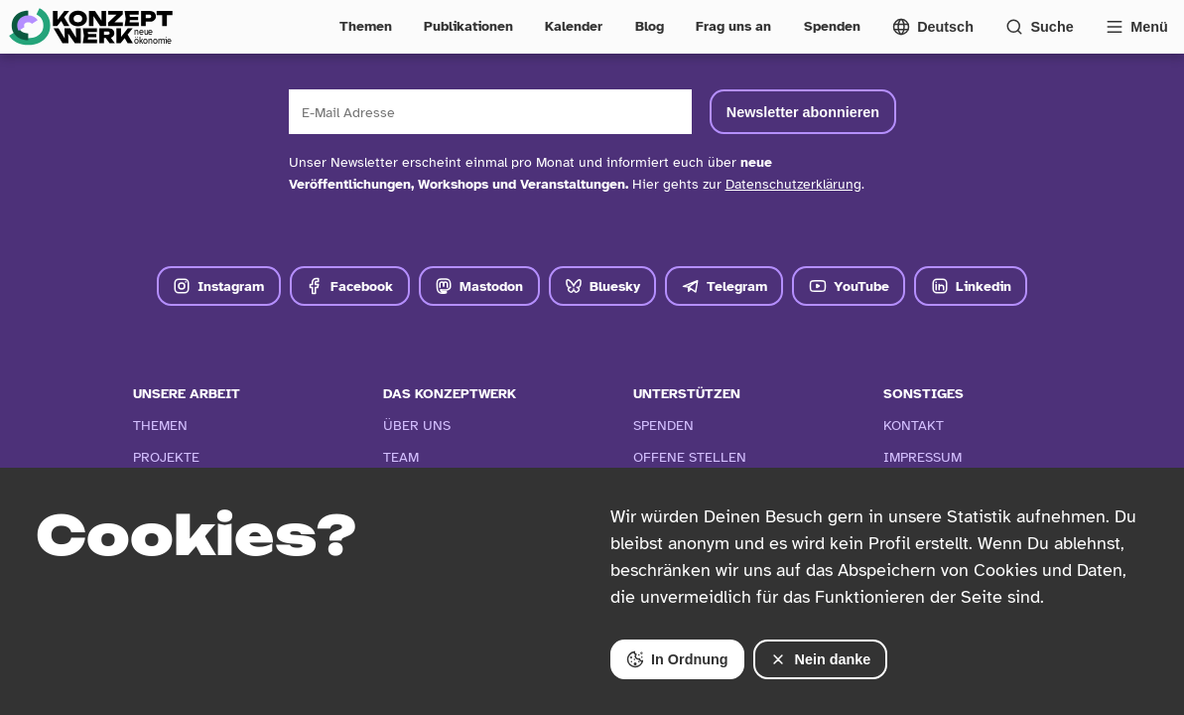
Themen (365, 26)
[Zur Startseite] (90, 27)
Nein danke (819, 659)
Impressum (922, 457)
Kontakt (913, 425)
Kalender (573, 26)
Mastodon (479, 286)
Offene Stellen (689, 457)
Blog (649, 26)
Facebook (349, 286)
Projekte (166, 457)
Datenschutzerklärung (793, 184)
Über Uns (417, 425)
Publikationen (468, 26)
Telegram (724, 286)
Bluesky (602, 286)
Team (401, 457)
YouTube (849, 286)
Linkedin (971, 286)
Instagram (218, 286)
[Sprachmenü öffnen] (932, 27)
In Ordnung (677, 659)
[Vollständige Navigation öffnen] (1137, 27)
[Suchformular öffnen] (1039, 27)
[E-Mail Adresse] (491, 111)
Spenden (832, 26)
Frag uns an (733, 26)
